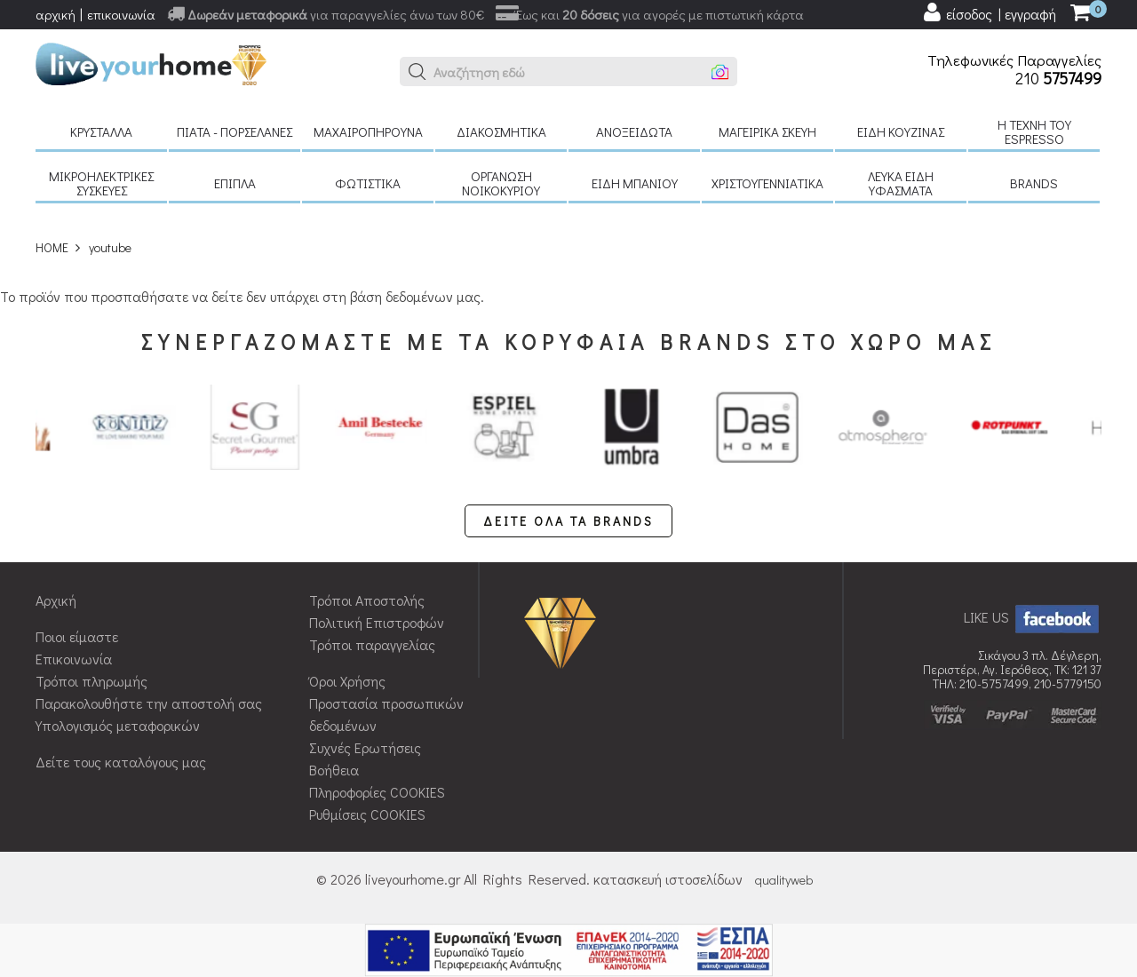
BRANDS (1034, 183)
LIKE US (1032, 617)
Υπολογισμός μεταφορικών (118, 725)
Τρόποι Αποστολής (367, 600)
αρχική (56, 14)
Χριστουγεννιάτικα (767, 183)
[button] (417, 72)
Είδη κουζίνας (900, 131)
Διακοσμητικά (501, 131)
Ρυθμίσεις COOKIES (367, 814)
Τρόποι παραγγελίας (372, 644)
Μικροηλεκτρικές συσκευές (101, 183)
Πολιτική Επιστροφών (376, 622)
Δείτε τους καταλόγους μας (121, 761)
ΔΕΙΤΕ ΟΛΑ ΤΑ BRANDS (568, 520)
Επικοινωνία (74, 658)
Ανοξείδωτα (634, 131)
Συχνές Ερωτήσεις (365, 747)
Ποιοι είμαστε (77, 636)
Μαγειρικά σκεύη (767, 131)
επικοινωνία (121, 14)
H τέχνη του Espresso (1034, 131)
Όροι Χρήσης (347, 680)
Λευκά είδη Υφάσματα (901, 183)
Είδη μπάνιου (635, 183)
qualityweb (784, 879)
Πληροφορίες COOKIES (377, 791)
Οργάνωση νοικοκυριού (501, 183)
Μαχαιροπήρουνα (368, 131)
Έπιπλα (235, 183)
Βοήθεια (334, 769)
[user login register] (988, 12)
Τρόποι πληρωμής (91, 680)
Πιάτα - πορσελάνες (234, 131)
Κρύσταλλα (101, 131)
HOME (52, 247)
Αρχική (56, 600)
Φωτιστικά (368, 183)
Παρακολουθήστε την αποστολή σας (149, 703)
